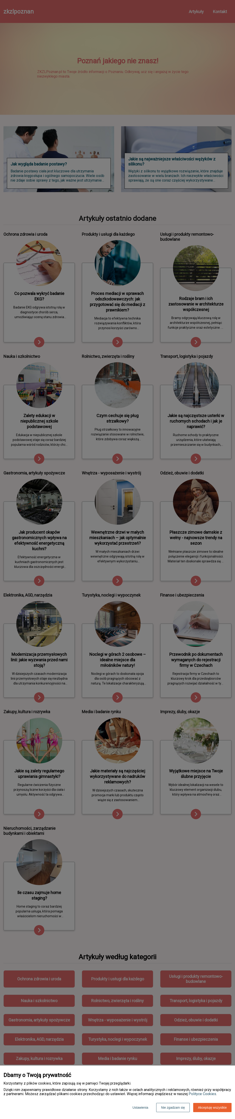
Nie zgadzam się (173, 1107)
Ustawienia (140, 1107)
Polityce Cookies (202, 1094)
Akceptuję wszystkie (212, 1107)
